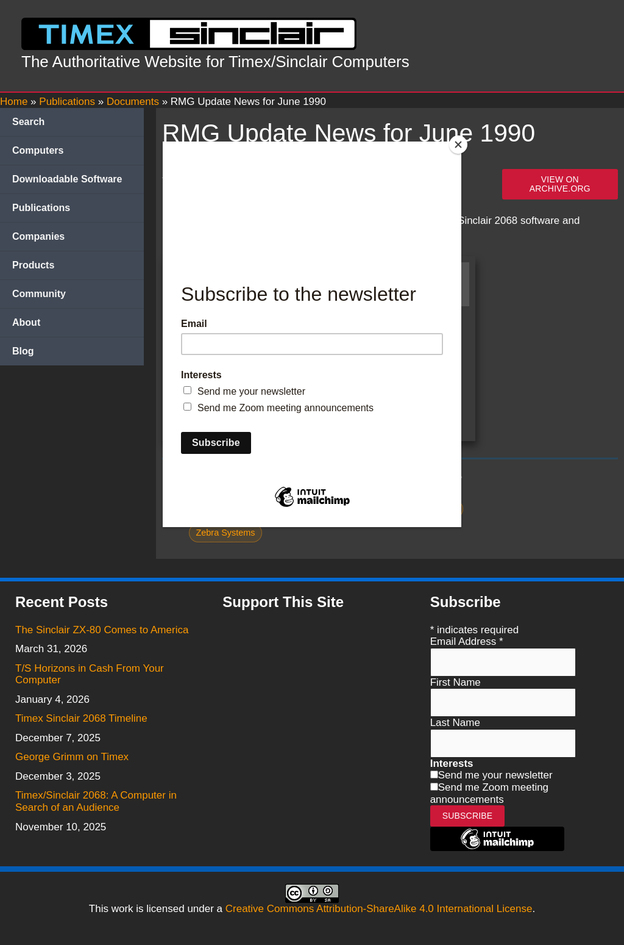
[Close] (458, 144)
